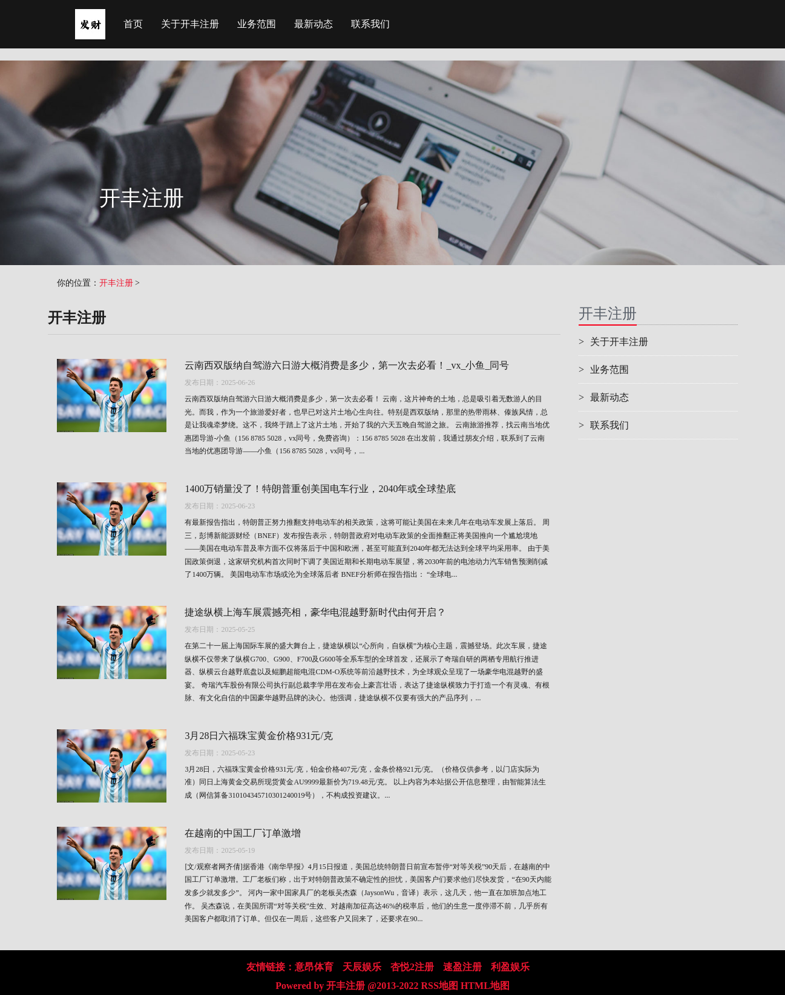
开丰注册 (116, 282)
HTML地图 (485, 985)
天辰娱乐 (362, 967)
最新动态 (313, 24)
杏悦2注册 (412, 967)
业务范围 (256, 24)
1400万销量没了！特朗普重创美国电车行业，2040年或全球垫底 (320, 489)
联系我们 (370, 24)
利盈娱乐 (510, 967)
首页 (133, 24)
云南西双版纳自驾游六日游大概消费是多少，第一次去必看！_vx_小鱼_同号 (347, 365)
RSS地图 (439, 985)
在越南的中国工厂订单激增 (243, 833)
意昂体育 (314, 967)
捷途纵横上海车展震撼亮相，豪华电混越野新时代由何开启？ (315, 612)
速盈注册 (462, 967)
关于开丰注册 (190, 24)
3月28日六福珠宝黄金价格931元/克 (258, 736)
